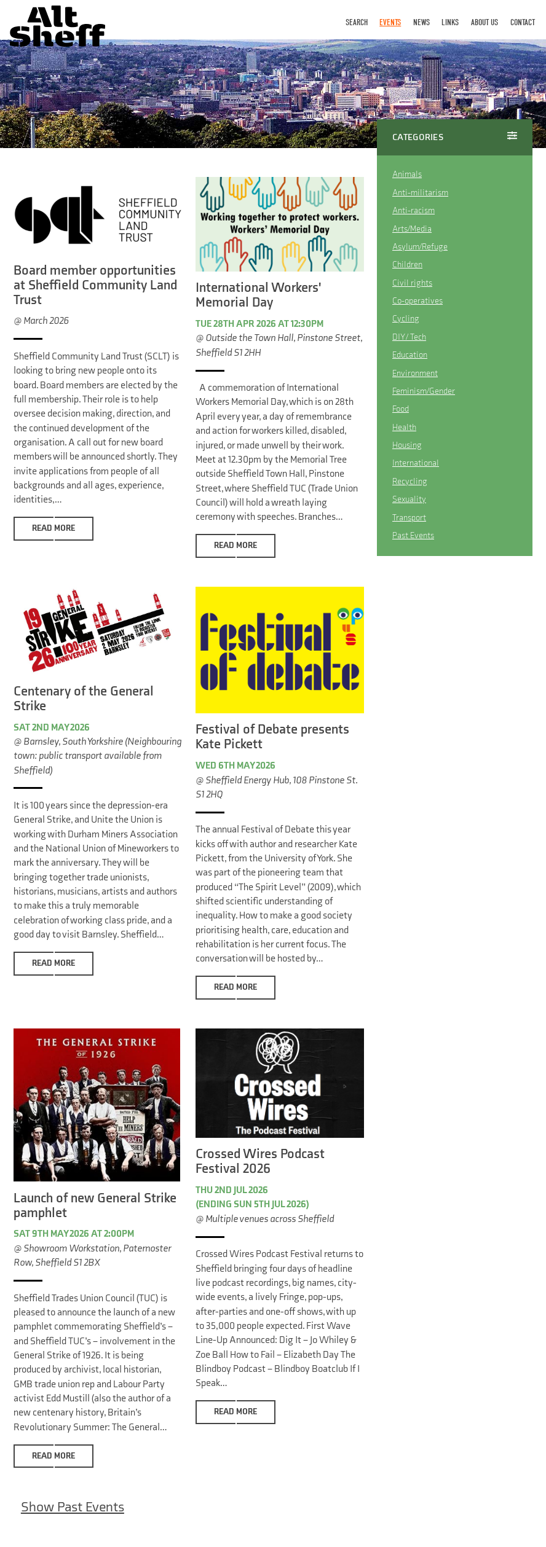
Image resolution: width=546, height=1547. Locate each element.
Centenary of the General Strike (84, 699)
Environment (415, 373)
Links (450, 22)
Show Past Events (72, 1507)
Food (400, 409)
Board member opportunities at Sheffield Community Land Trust (95, 285)
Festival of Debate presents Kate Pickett (272, 737)
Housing (407, 446)
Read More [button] (53, 528)
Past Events (413, 536)
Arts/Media (412, 229)
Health (404, 427)
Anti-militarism (420, 192)
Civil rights (412, 283)
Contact (522, 22)
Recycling (409, 481)
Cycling (405, 319)
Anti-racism (413, 210)
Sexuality (409, 500)
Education (409, 355)
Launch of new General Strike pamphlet (95, 1205)
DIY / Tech (409, 337)
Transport (409, 517)
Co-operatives (417, 301)
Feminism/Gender (423, 391)
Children (407, 265)
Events (390, 22)
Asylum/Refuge (420, 246)
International (415, 463)
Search (357, 22)
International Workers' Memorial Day (258, 295)
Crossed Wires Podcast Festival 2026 (260, 1162)
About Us (484, 22)
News (421, 22)
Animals (407, 174)
